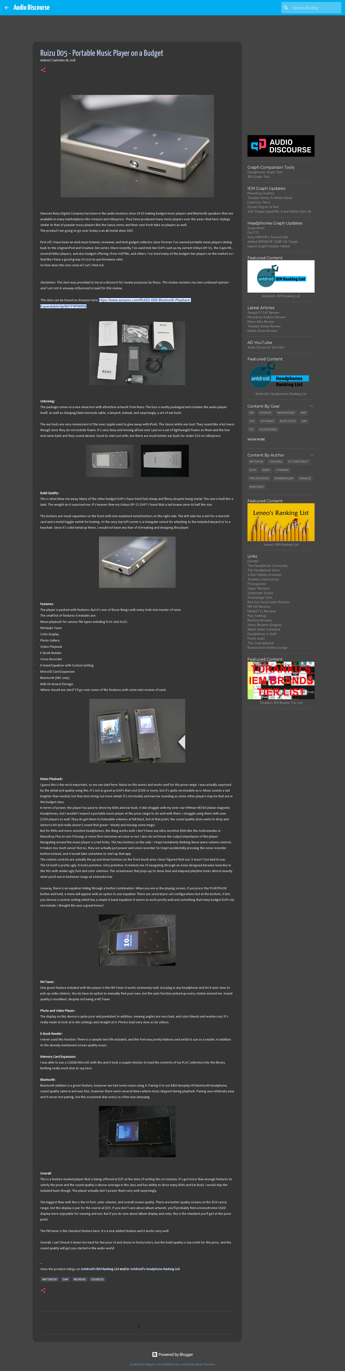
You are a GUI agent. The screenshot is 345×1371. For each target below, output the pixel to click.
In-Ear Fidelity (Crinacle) (264, 575)
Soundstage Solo (259, 597)
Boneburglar (284, 478)
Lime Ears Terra (258, 202)
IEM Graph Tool (258, 176)
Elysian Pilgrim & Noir (263, 207)
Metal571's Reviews (261, 611)
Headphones (286, 412)
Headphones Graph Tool (265, 172)
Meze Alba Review (260, 321)
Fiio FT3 (253, 232)
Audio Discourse (31, 7)
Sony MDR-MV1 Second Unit (267, 237)
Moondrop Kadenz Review (266, 317)
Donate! (253, 561)
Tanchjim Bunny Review (264, 326)
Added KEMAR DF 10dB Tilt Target (272, 241)
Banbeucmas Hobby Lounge (267, 647)
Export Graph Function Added (268, 246)
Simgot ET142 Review (263, 312)
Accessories (268, 429)
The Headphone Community (267, 565)
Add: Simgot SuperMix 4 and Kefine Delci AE (279, 211)
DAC (252, 421)
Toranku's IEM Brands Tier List (280, 702)
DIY (251, 429)
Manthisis (256, 486)
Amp (303, 412)
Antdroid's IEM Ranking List (100, 1269)
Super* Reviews (258, 588)
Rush (252, 470)
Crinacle (305, 478)
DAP (66, 1279)
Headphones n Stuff (261, 634)
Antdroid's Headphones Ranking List (280, 394)
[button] (43, 70)
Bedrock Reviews (259, 620)
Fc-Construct (298, 461)
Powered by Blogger (172, 1354)
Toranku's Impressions (263, 579)
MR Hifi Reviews (258, 606)
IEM (251, 412)
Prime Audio (256, 638)
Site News (267, 421)
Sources (97, 1279)
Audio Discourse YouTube (265, 347)
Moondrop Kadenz (260, 193)
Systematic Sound (260, 593)
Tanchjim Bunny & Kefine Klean (269, 198)
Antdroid (49, 1279)
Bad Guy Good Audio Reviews (268, 602)
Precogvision (259, 478)
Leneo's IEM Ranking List (281, 544)
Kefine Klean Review (262, 331)
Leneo (266, 470)
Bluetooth (288, 421)
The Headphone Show (263, 570)
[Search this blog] (316, 7)
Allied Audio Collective (263, 629)
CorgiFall (275, 461)
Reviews (80, 1279)
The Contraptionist (260, 643)
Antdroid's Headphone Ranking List (155, 1269)
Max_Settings (256, 615)
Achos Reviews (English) (264, 625)
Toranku (282, 470)
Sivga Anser (255, 228)
